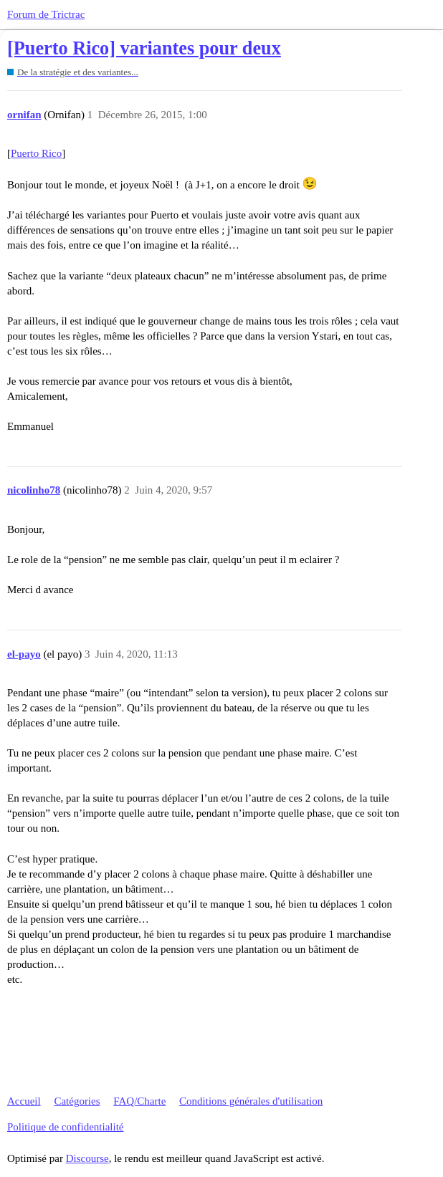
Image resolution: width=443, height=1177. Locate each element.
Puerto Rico (36, 153)
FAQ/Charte (139, 1101)
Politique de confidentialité (65, 1127)
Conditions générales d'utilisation (251, 1101)
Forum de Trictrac (46, 14)
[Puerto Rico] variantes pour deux (144, 48)
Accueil (24, 1101)
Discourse (87, 1158)
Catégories (77, 1101)
